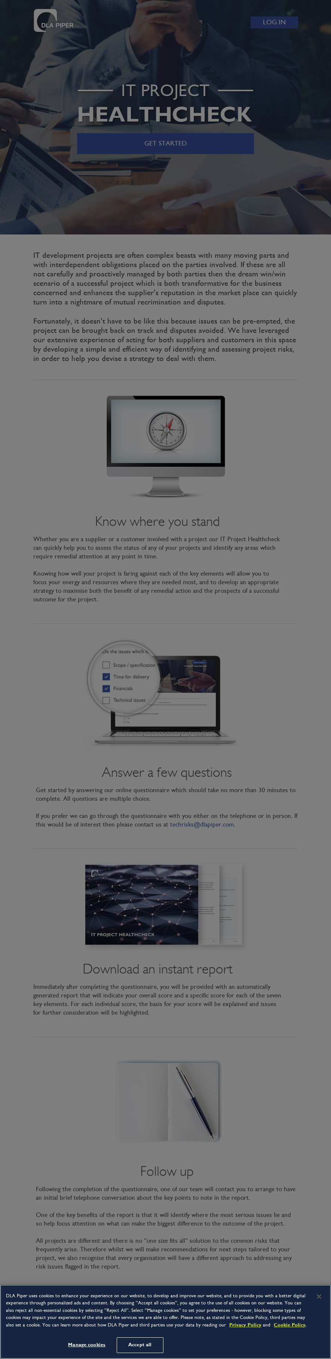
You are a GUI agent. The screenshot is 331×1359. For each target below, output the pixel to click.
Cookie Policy (290, 1325)
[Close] (319, 1296)
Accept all (139, 1345)
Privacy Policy (245, 1325)
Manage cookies (86, 1345)
